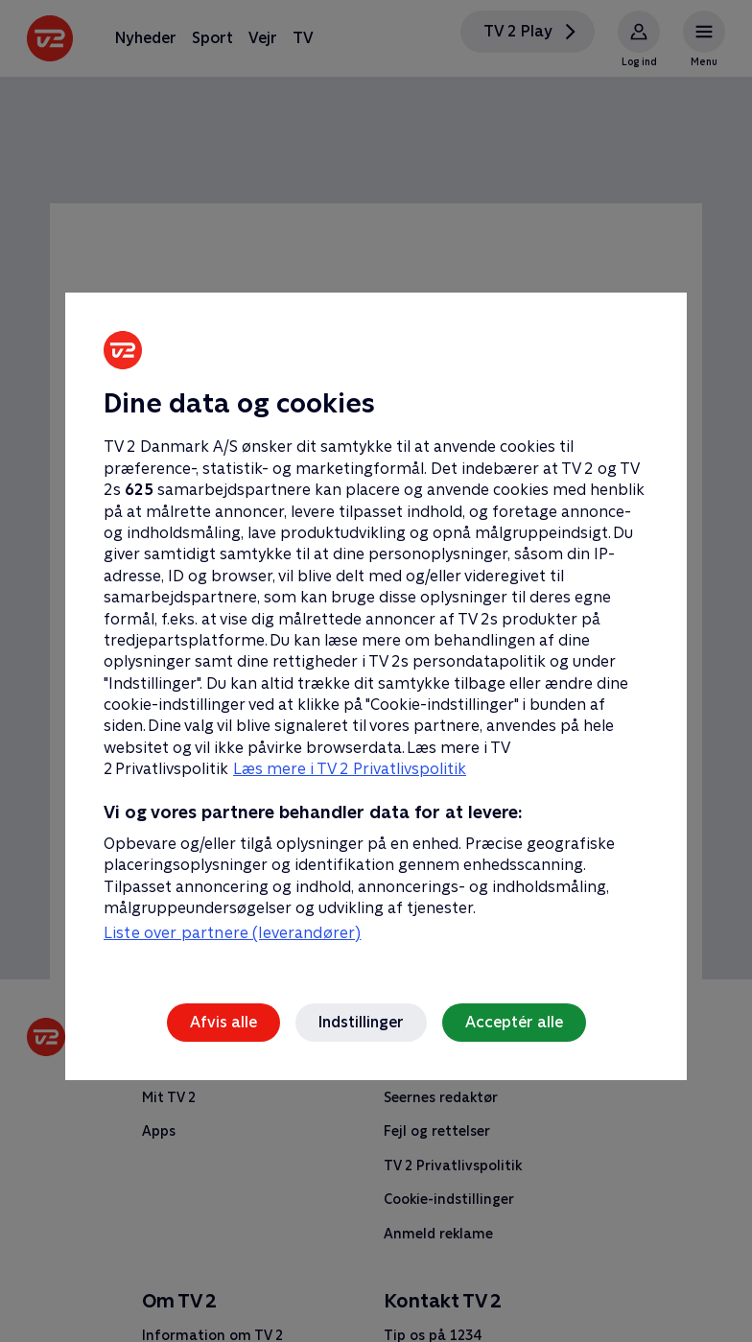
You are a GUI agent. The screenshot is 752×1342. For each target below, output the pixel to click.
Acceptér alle (514, 1022)
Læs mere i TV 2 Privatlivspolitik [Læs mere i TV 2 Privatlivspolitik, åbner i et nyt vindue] (349, 769)
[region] (376, 671)
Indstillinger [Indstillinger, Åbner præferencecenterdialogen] (361, 1022)
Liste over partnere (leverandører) (232, 933)
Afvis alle (223, 1022)
